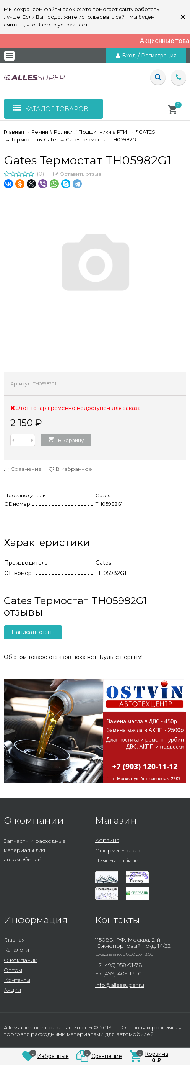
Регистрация (159, 55)
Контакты (17, 980)
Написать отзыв (33, 632)
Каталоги (16, 949)
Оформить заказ (117, 850)
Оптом (13, 970)
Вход (129, 55)
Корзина (107, 840)
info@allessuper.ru (119, 984)
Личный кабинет (118, 860)
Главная (14, 939)
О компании (20, 960)
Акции (12, 989)
